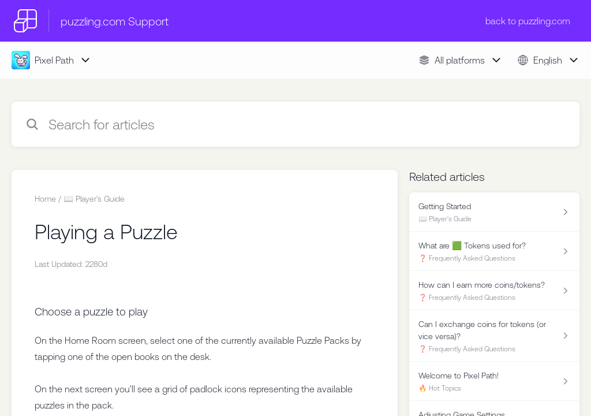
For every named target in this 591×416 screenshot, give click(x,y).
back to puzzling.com (527, 21)
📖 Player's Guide (94, 198)
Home (45, 198)
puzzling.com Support (115, 21)
